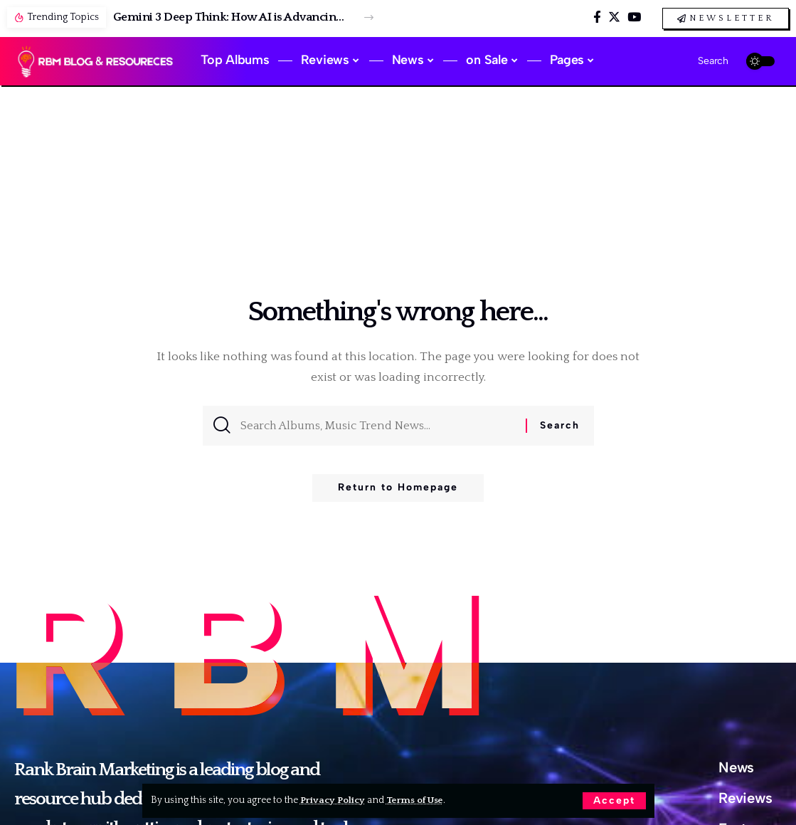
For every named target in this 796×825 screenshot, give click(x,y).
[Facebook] (597, 17)
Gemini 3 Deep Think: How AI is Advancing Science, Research (231, 17)
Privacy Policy (333, 800)
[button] (368, 17)
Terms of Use (417, 800)
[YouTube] (634, 17)
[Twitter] (614, 17)
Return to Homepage (398, 491)
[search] (701, 60)
